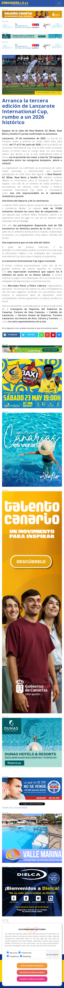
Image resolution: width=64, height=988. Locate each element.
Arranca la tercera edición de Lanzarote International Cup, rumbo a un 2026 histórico (28, 111)
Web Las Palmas (37, 978)
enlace (17, 328)
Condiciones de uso (27, 972)
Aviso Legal (10, 972)
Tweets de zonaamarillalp (14, 807)
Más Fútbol (8, 57)
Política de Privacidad (49, 972)
